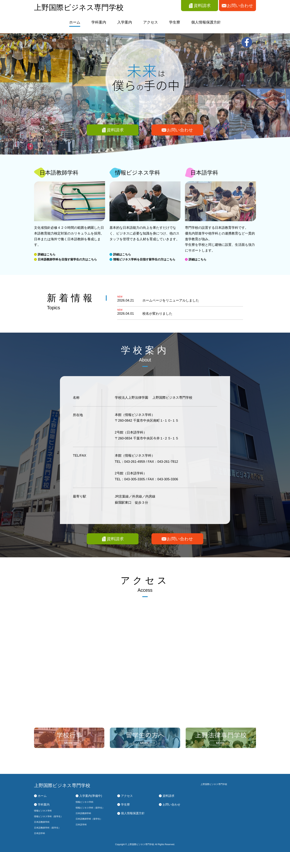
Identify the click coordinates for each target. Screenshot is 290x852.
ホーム (74, 22)
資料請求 (115, 130)
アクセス (150, 22)
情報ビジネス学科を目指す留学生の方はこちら (144, 259)
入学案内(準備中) (90, 795)
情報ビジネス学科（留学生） (48, 816)
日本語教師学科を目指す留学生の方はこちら (67, 259)
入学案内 (124, 22)
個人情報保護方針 (206, 22)
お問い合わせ (180, 130)
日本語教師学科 (42, 822)
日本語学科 (39, 833)
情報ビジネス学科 (43, 810)
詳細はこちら (46, 254)
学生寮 (174, 22)
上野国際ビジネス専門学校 (79, 7)
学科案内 (98, 22)
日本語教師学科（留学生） (47, 827)
